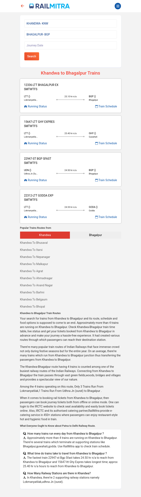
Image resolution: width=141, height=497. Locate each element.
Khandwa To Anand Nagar (36, 285)
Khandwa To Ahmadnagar (36, 278)
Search (31, 56)
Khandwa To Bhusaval (34, 242)
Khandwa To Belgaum (33, 299)
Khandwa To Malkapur (34, 264)
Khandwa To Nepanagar (35, 257)
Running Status (35, 106)
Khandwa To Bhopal (32, 306)
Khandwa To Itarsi (31, 249)
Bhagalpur (95, 235)
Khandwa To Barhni (32, 292)
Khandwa (45, 235)
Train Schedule (106, 106)
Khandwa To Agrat (31, 271)
